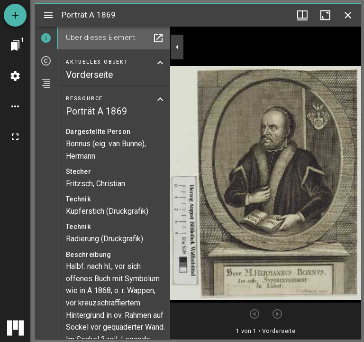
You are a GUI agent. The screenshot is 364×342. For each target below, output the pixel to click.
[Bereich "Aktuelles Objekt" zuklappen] (160, 62)
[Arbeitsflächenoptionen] (15, 106)
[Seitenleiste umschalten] (48, 15)
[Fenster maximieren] (325, 15)
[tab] (46, 38)
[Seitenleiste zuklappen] (177, 47)
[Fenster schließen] (348, 15)
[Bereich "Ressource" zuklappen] (160, 99)
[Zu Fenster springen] (15, 45)
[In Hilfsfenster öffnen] (158, 38)
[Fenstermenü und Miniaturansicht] (302, 15)
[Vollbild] (15, 136)
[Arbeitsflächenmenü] (15, 76)
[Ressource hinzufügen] (15, 15)
